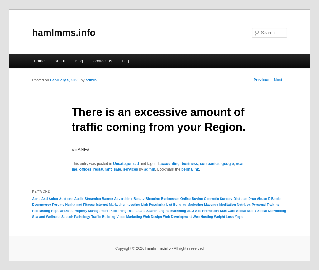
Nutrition (243, 204)
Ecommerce (41, 204)
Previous (259, 80)
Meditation (227, 204)
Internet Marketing (110, 204)
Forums (58, 204)
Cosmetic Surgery (218, 198)
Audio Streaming (87, 198)
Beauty (139, 198)
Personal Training (265, 204)
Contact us (102, 61)
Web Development (177, 217)
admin (91, 80)
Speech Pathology (75, 217)
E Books (275, 198)
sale (117, 169)
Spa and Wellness (46, 217)
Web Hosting (203, 217)
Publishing (117, 211)
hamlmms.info (63, 32)
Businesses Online (176, 198)
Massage (211, 204)
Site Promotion (207, 211)
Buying (197, 198)
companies (210, 164)
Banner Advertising (117, 198)
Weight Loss (224, 217)
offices (85, 169)
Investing (133, 204)
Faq (125, 61)
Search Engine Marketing (166, 211)
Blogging (152, 198)
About (60, 61)
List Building (176, 204)
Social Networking (271, 211)
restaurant (102, 169)
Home (39, 61)
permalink (190, 169)
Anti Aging (49, 198)
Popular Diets (62, 211)
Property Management (91, 211)
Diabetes (240, 198)
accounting (170, 164)
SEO (190, 211)
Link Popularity (153, 204)
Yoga (239, 217)
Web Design (152, 217)
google (227, 164)
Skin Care (227, 211)
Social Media (246, 211)
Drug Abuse (257, 198)
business (190, 164)
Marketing (195, 204)
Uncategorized (126, 164)
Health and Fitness (80, 204)
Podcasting (41, 211)
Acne (36, 198)
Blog (79, 61)
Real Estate (136, 211)
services (130, 169)
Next (280, 80)
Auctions (66, 198)
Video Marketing (129, 217)
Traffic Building (103, 217)
